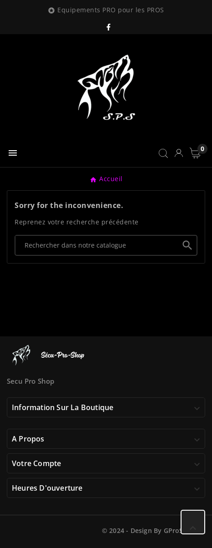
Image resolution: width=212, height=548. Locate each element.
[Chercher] (96, 245)
